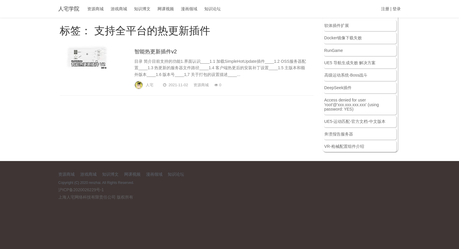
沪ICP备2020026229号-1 (81, 189)
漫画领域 (189, 8)
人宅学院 (68, 9)
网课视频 (165, 8)
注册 (385, 8)
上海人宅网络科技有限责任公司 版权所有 (95, 197)
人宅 (149, 69)
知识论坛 (212, 8)
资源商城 (95, 8)
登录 (397, 8)
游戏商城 (119, 8)
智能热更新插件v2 (155, 36)
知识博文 (142, 8)
